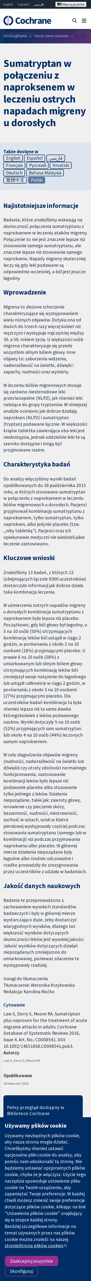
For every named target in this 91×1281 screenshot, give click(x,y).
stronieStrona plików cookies (34, 1245)
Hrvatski (60, 165)
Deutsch (14, 173)
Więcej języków (70, 4)
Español (23, 4)
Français (14, 165)
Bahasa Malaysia (45, 173)
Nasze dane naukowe (51, 35)
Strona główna (15, 35)
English (8, 4)
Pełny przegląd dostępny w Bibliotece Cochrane (35, 1110)
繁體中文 (15, 180)
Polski (37, 180)
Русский (37, 165)
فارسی (39, 4)
